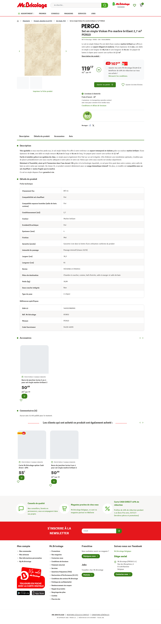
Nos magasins (56, 555)
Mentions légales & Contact (78, 615)
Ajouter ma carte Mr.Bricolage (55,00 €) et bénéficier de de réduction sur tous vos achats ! (125, 70)
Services (54, 568)
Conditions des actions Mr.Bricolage (64, 579)
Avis (71, 136)
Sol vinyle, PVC (61, 21)
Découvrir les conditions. (118, 76)
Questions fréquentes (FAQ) (61, 572)
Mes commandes (25, 551)
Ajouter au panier (105, 85)
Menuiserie (26, 21)
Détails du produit (42, 136)
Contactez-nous (57, 558)
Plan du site (55, 599)
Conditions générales (100, 615)
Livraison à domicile (92, 94)
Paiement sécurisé (58, 565)
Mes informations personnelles (30, 558)
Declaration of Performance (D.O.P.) (64, 575)
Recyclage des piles (58, 592)
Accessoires (59, 136)
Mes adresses (24, 555)
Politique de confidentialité (61, 582)
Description (24, 136)
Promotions (55, 551)
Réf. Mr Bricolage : (87, 39)
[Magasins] (64, 508)
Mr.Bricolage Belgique (122, 551)
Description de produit (91, 56)
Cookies (54, 596)
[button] (141, 5)
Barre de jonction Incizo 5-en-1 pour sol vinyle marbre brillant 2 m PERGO (34, 382)
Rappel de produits (58, 589)
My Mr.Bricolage (25, 561)
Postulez (86, 575)
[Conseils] (21, 508)
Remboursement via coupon (61, 585)
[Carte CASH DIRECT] (107, 508)
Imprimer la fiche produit (42, 91)
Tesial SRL (100, 617)
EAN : (99, 39)
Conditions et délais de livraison (94, 106)
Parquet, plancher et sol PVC (43, 21)
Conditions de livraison (59, 561)
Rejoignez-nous (89, 556)
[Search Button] (104, 5)
